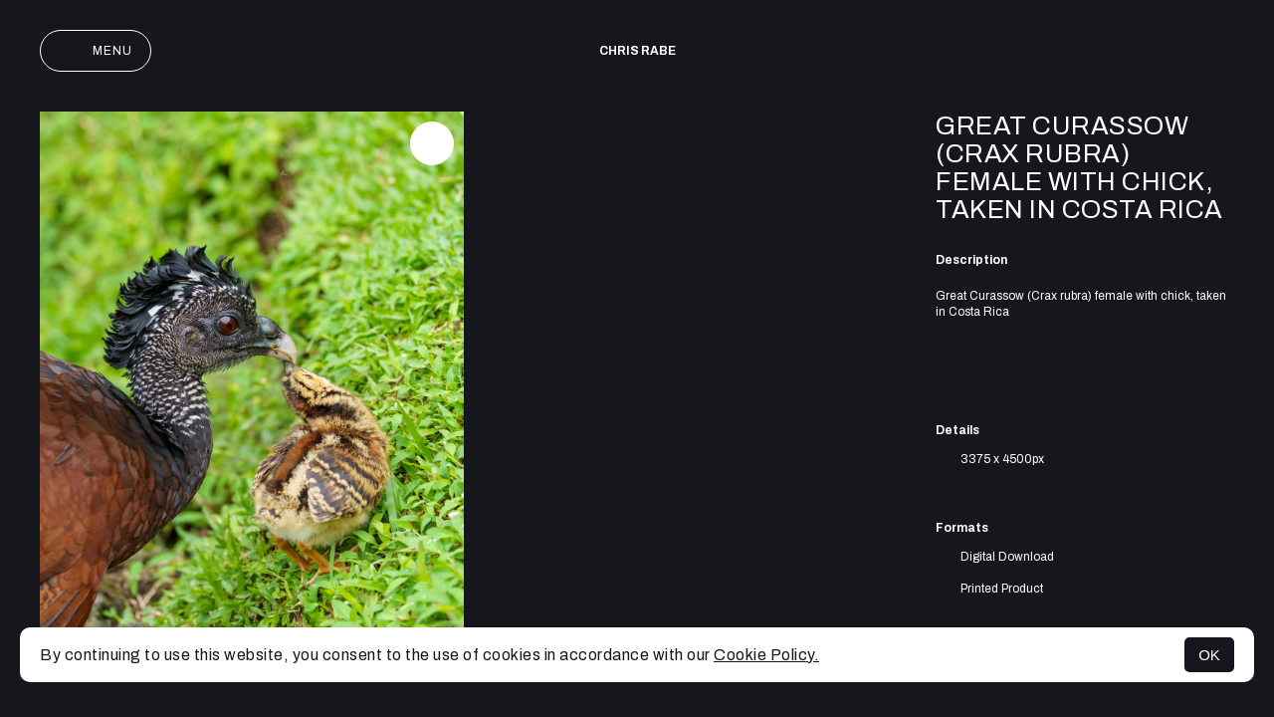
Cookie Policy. (766, 654)
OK (1209, 654)
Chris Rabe (637, 51)
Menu (95, 51)
